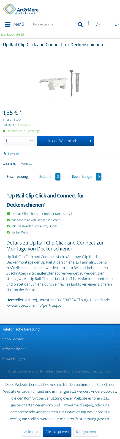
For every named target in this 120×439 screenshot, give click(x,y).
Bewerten (11, 153)
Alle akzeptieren (57, 432)
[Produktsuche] (58, 24)
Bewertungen (86, 177)
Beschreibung (17, 177)
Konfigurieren (86, 432)
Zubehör (50, 177)
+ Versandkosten (24, 125)
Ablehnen (31, 432)
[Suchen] (80, 24)
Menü (14, 24)
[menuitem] (13, 24)
